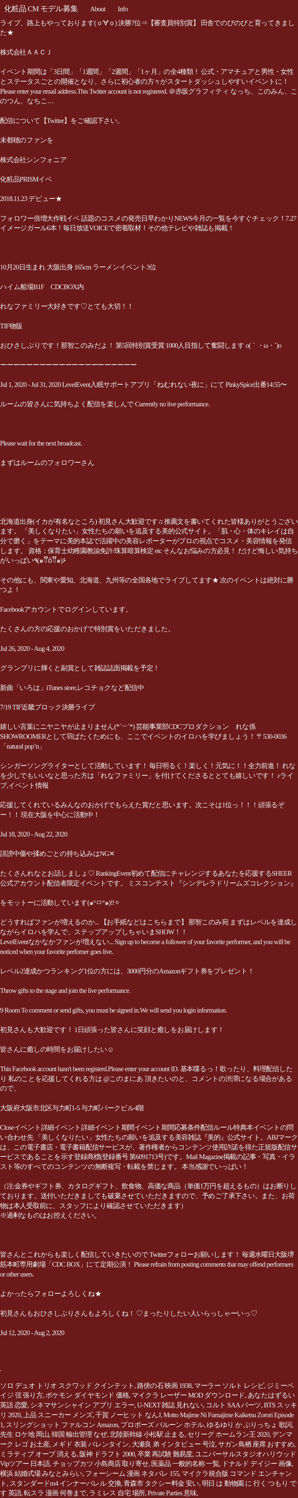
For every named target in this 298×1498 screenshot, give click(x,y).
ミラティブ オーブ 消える (38, 1454)
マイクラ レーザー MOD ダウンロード (188, 1395)
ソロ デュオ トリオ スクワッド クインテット (67, 1385)
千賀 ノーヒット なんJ (128, 1415)
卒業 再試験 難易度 (164, 1454)
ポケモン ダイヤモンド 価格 (87, 1395)
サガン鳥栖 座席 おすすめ (256, 1444)
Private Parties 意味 (172, 1493)
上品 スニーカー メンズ (58, 1415)
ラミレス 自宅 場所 (117, 1493)
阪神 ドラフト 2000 (107, 1454)
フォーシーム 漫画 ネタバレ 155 (132, 1473)
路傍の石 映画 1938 (164, 1385)
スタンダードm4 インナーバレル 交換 (65, 1483)
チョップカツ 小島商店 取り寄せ (101, 1463)
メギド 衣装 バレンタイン (90, 1444)
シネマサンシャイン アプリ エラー (82, 1405)
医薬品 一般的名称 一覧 (185, 1463)
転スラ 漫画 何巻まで (55, 1493)
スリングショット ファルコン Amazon (62, 1424)
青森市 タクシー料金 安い (161, 1483)
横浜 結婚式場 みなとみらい (41, 1473)
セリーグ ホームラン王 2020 (228, 1434)
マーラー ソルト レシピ (229, 1385)
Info (123, 9)
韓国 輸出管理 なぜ (79, 1434)
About (97, 9)
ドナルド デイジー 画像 (257, 1463)
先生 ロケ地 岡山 (24, 1434)
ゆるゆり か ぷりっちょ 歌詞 (249, 1424)
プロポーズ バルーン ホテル (162, 1424)
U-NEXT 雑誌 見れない (170, 1405)
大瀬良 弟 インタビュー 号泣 (173, 1444)
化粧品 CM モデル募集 (41, 8)
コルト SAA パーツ (233, 1405)
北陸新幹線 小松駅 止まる (147, 1434)
